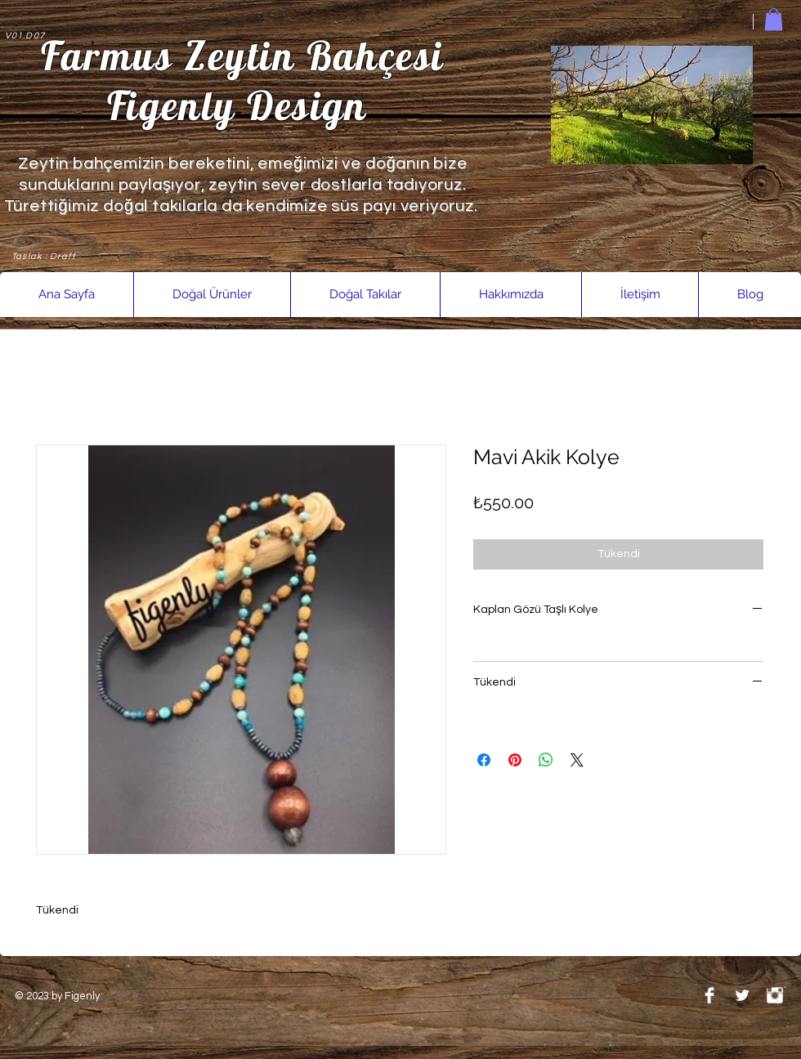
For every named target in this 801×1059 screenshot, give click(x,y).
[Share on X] (577, 760)
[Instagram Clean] (775, 995)
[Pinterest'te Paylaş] (515, 760)
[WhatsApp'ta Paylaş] (546, 760)
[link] (773, 19)
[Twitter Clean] (742, 995)
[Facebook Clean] (709, 995)
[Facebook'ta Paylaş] (484, 760)
